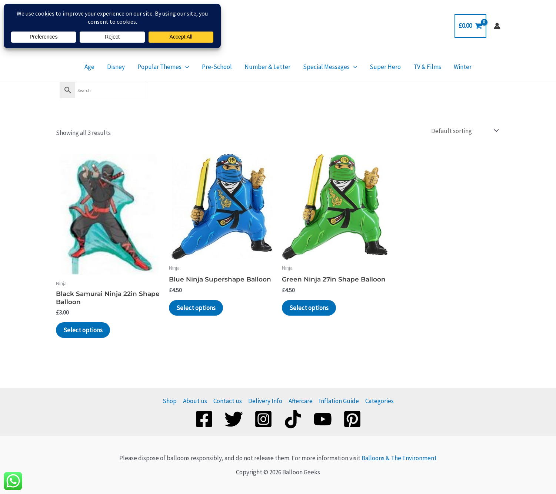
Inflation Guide (339, 401)
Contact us (227, 401)
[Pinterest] (352, 419)
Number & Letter (267, 67)
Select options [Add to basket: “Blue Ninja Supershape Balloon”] (196, 308)
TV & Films (414, 67)
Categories (379, 401)
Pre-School (221, 67)
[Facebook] (204, 419)
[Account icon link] (497, 26)
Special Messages (326, 67)
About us (195, 401)
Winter (445, 67)
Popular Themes (172, 67)
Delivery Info (265, 401)
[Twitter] (233, 419)
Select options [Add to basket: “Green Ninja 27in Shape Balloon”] (309, 308)
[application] (194, 67)
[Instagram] (263, 419)
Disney (129, 67)
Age (107, 67)
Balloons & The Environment (399, 458)
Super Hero (376, 67)
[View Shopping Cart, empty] (470, 25)
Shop (170, 401)
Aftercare (301, 401)
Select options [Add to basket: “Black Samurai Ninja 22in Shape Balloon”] (83, 330)
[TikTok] (293, 419)
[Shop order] (464, 131)
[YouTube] (322, 419)
